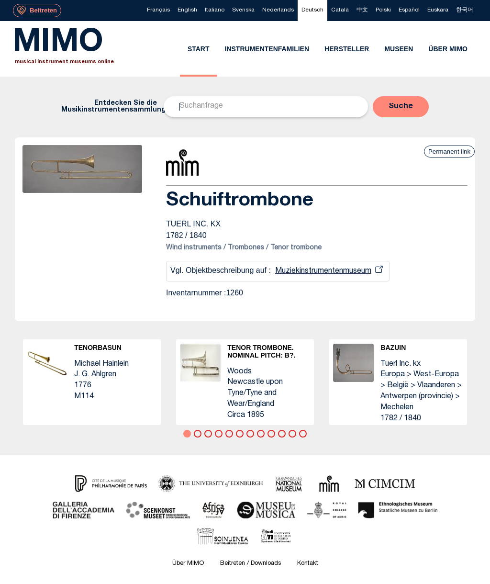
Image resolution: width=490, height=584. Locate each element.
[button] (401, 106)
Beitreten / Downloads (250, 564)
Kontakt (307, 564)
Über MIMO (188, 564)
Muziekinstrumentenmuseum (323, 271)
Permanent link (449, 151)
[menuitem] (158, 10)
